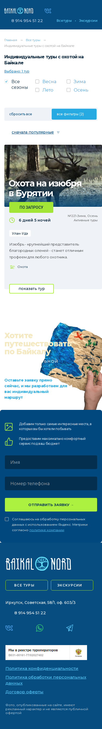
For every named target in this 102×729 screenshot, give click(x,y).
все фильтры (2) (70, 114)
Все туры (64, 21)
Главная (10, 40)
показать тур (31, 288)
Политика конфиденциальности (41, 668)
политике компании (46, 530)
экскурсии (69, 585)
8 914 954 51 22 (27, 20)
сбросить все (20, 114)
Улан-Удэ (20, 233)
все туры (24, 585)
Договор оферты (24, 691)
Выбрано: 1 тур (16, 71)
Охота (22, 267)
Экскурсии (88, 21)
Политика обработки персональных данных (45, 680)
